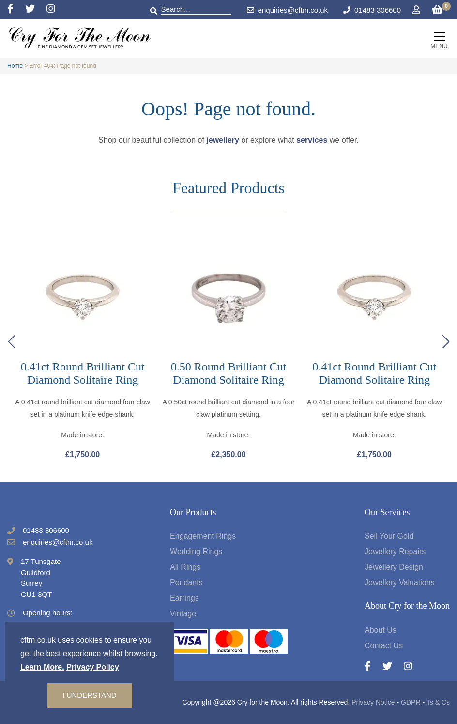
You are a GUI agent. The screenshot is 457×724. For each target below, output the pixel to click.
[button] (445, 342)
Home (15, 66)
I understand (89, 695)
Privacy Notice (373, 702)
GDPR (410, 702)
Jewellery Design (394, 567)
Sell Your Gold (389, 536)
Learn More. (42, 667)
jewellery (222, 140)
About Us (380, 630)
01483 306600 (377, 10)
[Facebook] (16, 9)
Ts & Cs (438, 702)
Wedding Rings (196, 551)
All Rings (185, 567)
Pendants (186, 583)
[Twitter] (35, 9)
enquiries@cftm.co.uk (287, 10)
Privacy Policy (92, 667)
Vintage (183, 614)
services (311, 140)
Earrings (184, 598)
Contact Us (384, 646)
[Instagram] (50, 9)
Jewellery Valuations (400, 583)
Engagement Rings (203, 536)
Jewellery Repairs (395, 551)
